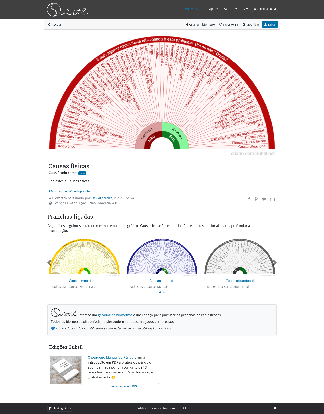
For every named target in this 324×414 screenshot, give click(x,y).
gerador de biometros (115, 315)
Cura (82, 173)
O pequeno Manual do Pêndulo (112, 357)
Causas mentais (162, 280)
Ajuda (214, 9)
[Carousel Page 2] (164, 292)
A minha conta (265, 8)
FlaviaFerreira (101, 198)
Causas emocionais (84, 280)
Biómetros (194, 9)
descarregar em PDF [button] (123, 386)
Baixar (270, 24)
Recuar (54, 24)
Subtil (141, 408)
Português (59, 408)
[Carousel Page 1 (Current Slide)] (160, 292)
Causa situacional (240, 280)
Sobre (229, 9)
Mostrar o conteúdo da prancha (69, 191)
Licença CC (83, 203)
